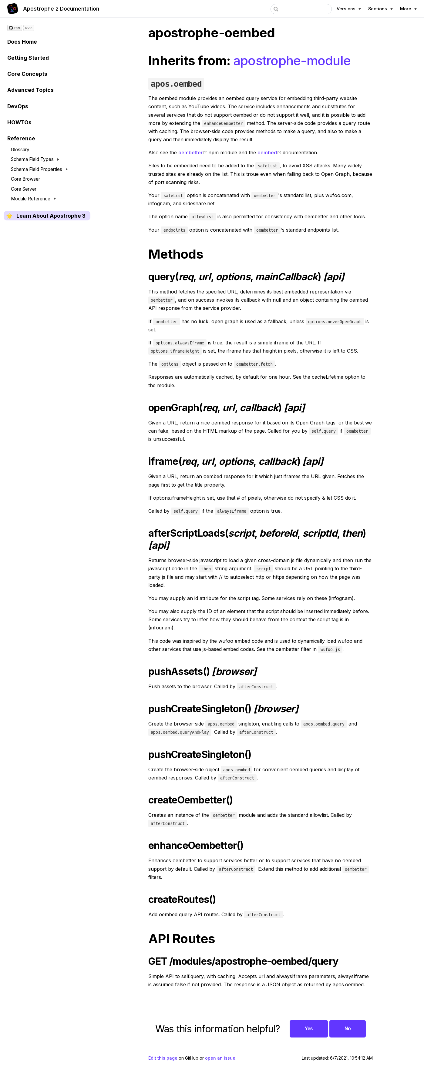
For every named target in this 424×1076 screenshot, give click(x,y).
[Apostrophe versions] (349, 8)
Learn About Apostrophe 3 (51, 216)
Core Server (23, 189)
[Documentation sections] (380, 8)
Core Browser (25, 179)
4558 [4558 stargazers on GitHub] (28, 28)
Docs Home (22, 42)
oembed (270, 152)
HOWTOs (19, 122)
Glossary (20, 150)
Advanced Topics (30, 90)
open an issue (220, 1058)
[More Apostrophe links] (408, 8)
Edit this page (162, 1058)
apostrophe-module (292, 60)
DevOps (17, 106)
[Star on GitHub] (14, 28)
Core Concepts (27, 74)
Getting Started (28, 58)
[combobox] (301, 9)
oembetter (193, 152)
